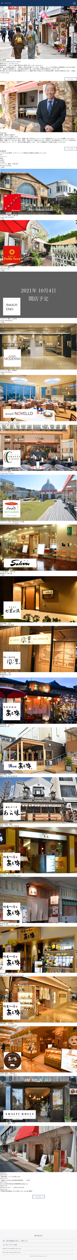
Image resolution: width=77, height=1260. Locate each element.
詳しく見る (70, 79)
